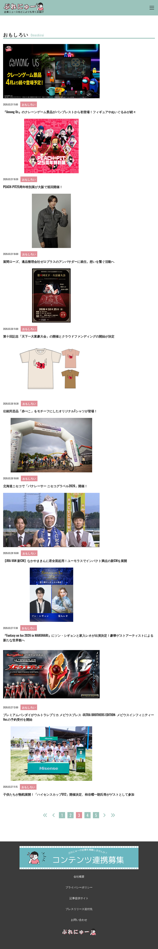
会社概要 (79, 876)
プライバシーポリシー (79, 887)
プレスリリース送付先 (79, 909)
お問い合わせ (79, 920)
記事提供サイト (79, 898)
